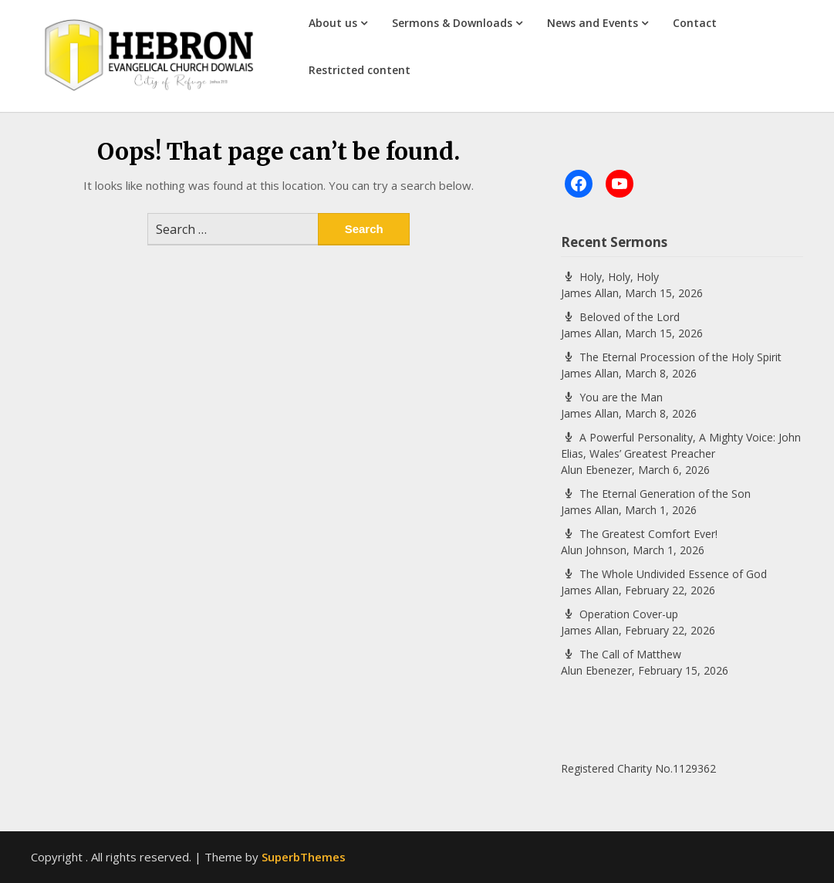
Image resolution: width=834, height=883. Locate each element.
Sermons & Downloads (452, 22)
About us (333, 22)
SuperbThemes (304, 856)
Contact (695, 22)
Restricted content (359, 70)
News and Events (592, 22)
